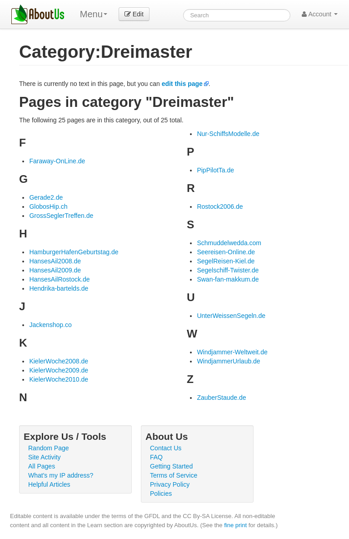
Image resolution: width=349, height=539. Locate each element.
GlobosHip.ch (48, 206)
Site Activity (44, 457)
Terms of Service (173, 475)
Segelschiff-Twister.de (228, 270)
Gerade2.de (46, 197)
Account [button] (320, 14)
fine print (235, 525)
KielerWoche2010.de (58, 379)
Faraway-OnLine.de (57, 161)
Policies (161, 493)
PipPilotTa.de (215, 170)
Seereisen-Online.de (226, 252)
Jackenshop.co (50, 324)
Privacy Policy (169, 484)
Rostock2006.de (220, 206)
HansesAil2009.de (55, 270)
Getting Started (171, 466)
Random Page (48, 448)
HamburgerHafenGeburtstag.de (73, 252)
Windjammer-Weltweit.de (232, 352)
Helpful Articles (49, 484)
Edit (134, 14)
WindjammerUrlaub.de (228, 361)
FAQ (156, 457)
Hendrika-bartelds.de (58, 288)
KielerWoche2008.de (58, 361)
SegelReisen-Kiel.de (225, 261)
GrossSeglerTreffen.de (61, 215)
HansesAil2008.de (55, 261)
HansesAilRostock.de (59, 279)
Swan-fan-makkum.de (228, 279)
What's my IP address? (60, 475)
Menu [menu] (93, 14)
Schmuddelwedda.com (229, 243)
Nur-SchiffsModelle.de (228, 133)
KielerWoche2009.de (58, 370)
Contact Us (165, 448)
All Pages (41, 466)
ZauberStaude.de (221, 397)
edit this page (182, 83)
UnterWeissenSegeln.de (231, 315)
